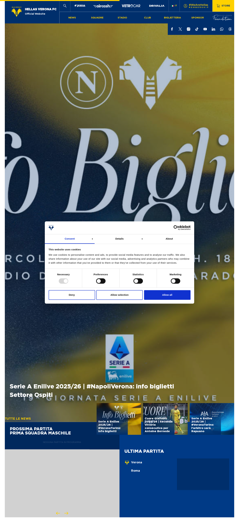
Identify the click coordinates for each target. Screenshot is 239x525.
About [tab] (169, 238)
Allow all (167, 294)
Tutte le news (18, 418)
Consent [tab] (70, 238)
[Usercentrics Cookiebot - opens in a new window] (176, 227)
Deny (72, 294)
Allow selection (119, 294)
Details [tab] (119, 238)
